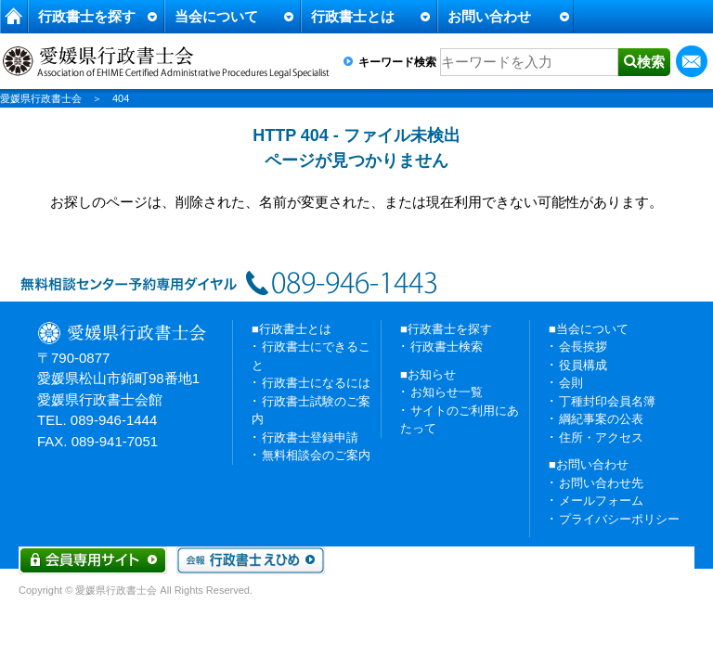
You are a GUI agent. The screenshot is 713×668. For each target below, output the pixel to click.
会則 (571, 383)
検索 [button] (651, 62)
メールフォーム (601, 500)
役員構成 (583, 365)
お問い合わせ (489, 16)
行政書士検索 (446, 346)
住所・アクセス (601, 437)
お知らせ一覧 (446, 392)
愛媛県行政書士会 (41, 98)
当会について (216, 16)
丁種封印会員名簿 (607, 401)
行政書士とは (353, 16)
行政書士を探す (87, 16)
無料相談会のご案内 (316, 455)
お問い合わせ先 (601, 483)
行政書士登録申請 (310, 437)
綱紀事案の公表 (601, 419)
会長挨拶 (583, 346)
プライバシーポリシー (619, 519)
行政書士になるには (316, 383)
